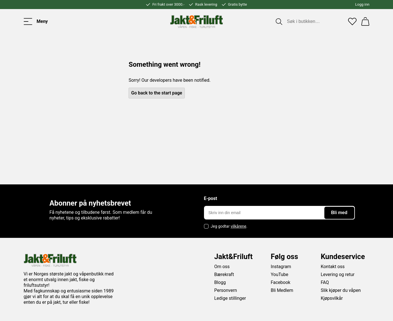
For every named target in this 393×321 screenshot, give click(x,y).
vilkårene (238, 226)
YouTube (279, 274)
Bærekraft (224, 274)
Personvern (225, 290)
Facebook (280, 282)
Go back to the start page (156, 93)
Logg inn (362, 4)
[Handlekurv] (365, 21)
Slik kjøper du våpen (341, 290)
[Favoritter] (352, 21)
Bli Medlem (282, 290)
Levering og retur (338, 274)
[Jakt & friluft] (196, 21)
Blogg (220, 282)
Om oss (222, 266)
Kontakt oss (333, 266)
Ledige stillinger (230, 298)
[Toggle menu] (36, 21)
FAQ (325, 282)
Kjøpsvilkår (332, 298)
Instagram (281, 266)
